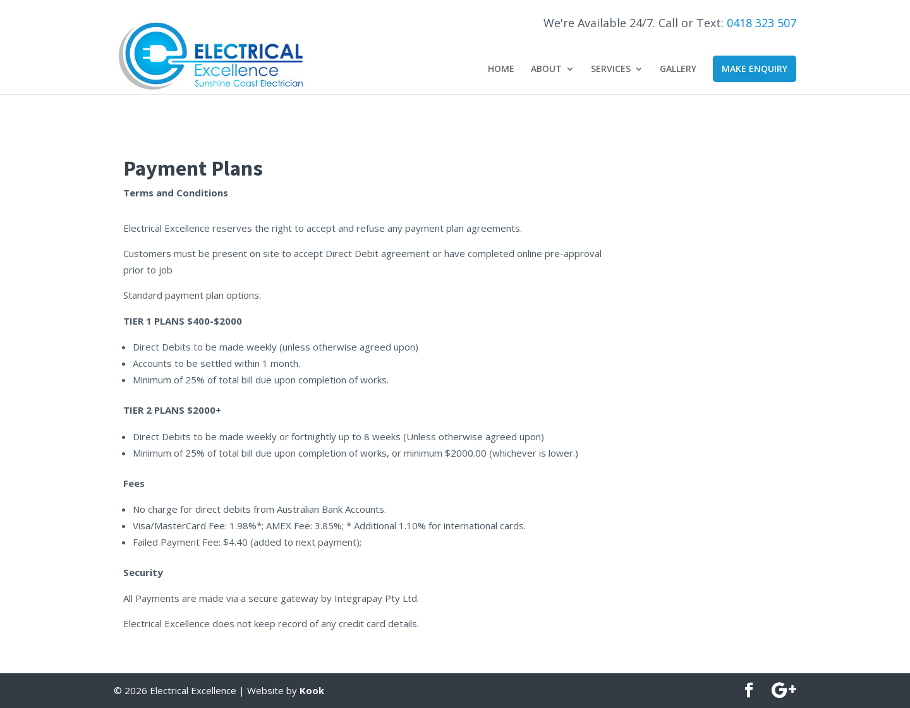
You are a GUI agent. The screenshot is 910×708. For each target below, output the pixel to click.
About (546, 69)
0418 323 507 (761, 22)
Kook (312, 690)
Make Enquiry (754, 69)
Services (611, 69)
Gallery (678, 69)
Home (501, 69)
